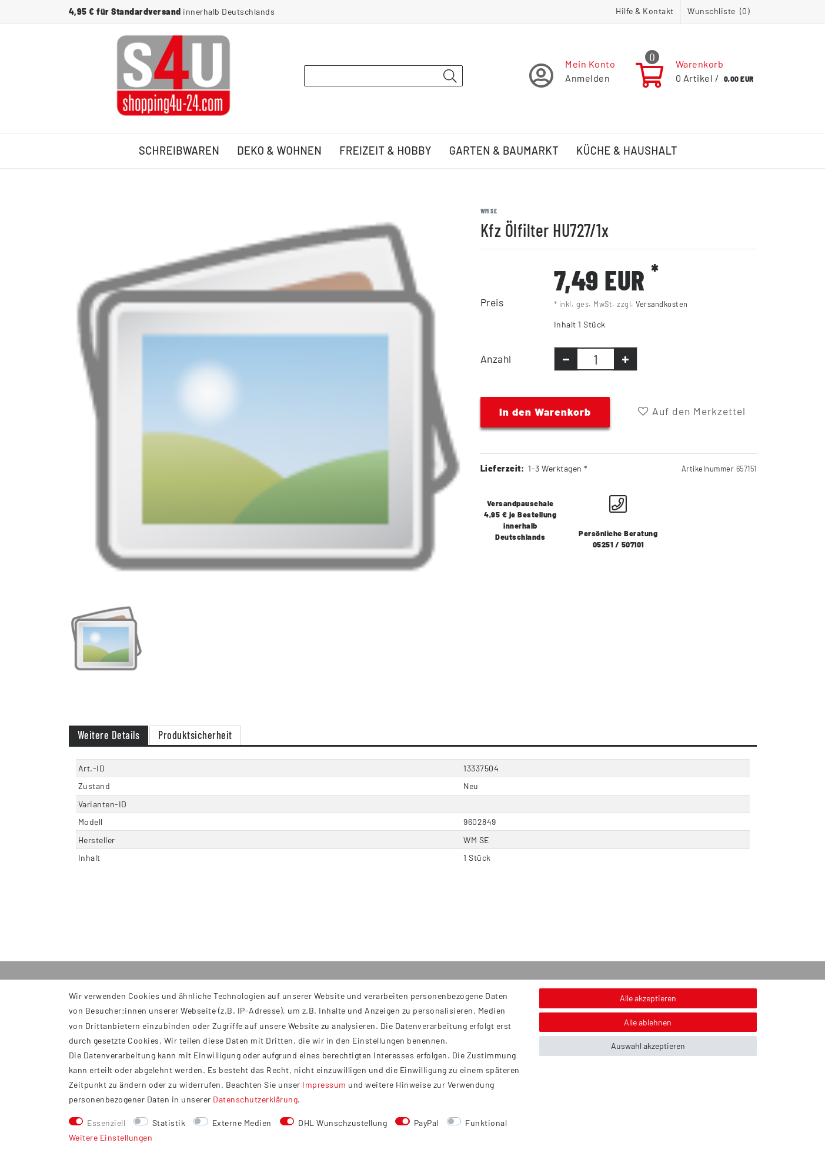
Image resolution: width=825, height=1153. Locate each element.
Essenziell (106, 1123)
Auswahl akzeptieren (648, 1046)
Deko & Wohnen (279, 150)
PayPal (426, 1123)
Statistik (169, 1123)
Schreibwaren (179, 150)
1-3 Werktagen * (558, 468)
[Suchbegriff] (383, 75)
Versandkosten (662, 304)
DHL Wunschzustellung (342, 1123)
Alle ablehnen (648, 1022)
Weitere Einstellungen (111, 1137)
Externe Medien (242, 1123)
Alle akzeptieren (648, 998)
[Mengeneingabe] (595, 358)
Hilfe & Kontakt (645, 11)
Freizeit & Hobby (385, 150)
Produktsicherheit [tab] (195, 734)
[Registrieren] (572, 75)
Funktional (486, 1123)
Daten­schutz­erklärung (255, 1099)
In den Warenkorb (545, 411)
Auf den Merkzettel (692, 411)
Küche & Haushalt (626, 150)
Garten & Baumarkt (504, 150)
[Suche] (450, 76)
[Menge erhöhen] (625, 359)
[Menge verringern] (566, 359)
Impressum (324, 1084)
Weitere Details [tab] (109, 734)
